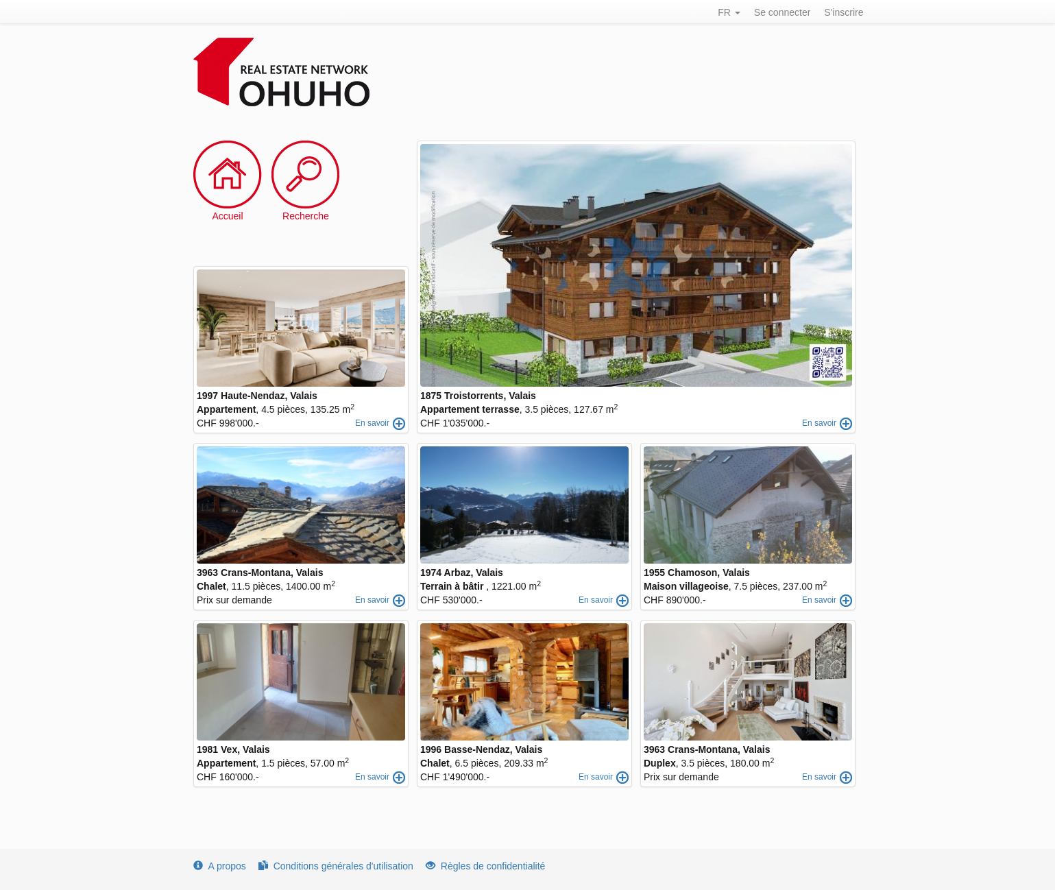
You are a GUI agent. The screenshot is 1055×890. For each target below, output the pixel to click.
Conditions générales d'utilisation (335, 866)
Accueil (227, 216)
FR (729, 12)
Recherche (305, 216)
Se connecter (782, 12)
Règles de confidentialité (486, 866)
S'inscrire (843, 12)
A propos (219, 866)
